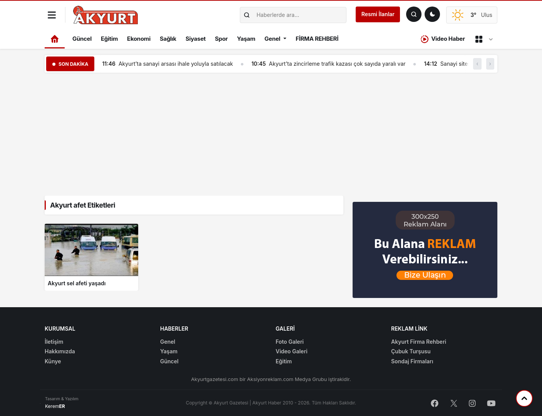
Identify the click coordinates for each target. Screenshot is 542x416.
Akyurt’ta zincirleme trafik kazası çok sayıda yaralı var (337, 63)
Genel (272, 38)
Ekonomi (139, 38)
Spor (221, 38)
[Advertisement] (271, 132)
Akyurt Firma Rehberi (418, 341)
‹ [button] (477, 63)
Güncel (82, 38)
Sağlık (168, 38)
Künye (53, 361)
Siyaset (196, 38)
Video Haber (443, 39)
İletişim (54, 341)
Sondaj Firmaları (412, 361)
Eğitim (109, 38)
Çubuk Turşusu (411, 351)
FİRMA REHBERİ (317, 38)
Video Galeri (292, 351)
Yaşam (246, 38)
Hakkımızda (60, 351)
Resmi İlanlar (378, 14)
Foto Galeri (290, 341)
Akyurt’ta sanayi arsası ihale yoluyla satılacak (176, 63)
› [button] (490, 63)
